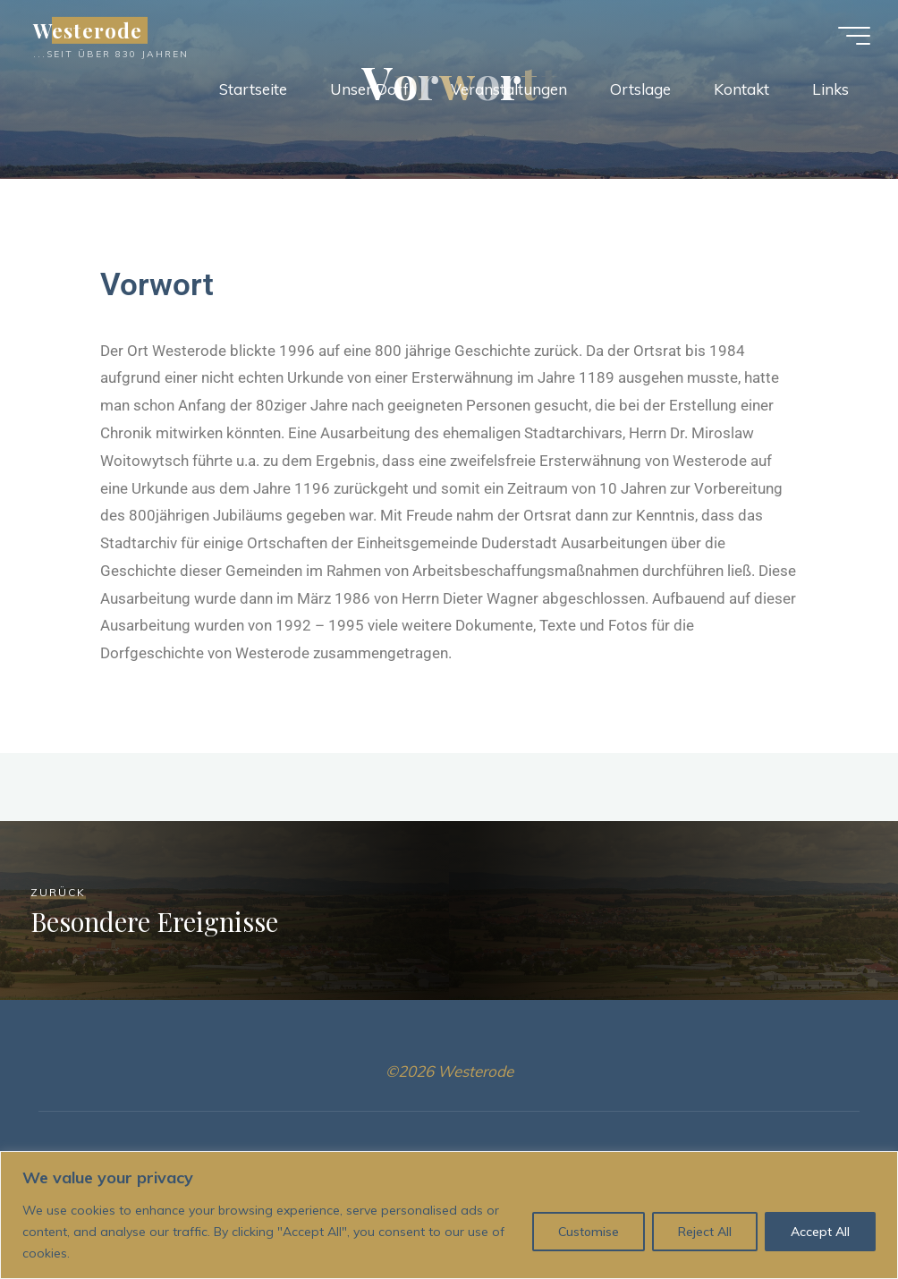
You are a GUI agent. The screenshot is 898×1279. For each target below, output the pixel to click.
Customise (588, 1232)
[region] (449, 1215)
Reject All (705, 1232)
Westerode (90, 30)
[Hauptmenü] (851, 36)
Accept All (820, 1232)
